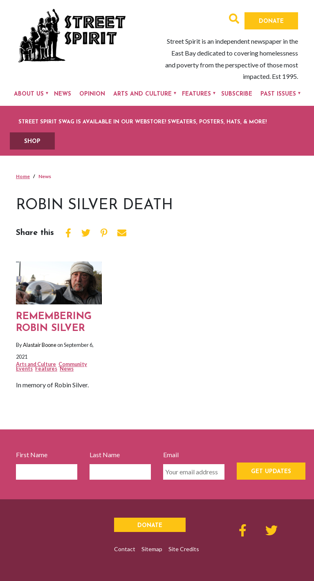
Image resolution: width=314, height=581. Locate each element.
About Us (29, 94)
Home (23, 176)
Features (196, 94)
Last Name (105, 454)
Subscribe (236, 94)
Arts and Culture (142, 94)
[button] (234, 20)
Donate (271, 21)
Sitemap (151, 548)
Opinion (92, 94)
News (62, 94)
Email (171, 454)
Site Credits (183, 548)
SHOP (32, 142)
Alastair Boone (39, 345)
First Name (31, 454)
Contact (124, 548)
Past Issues (278, 94)
